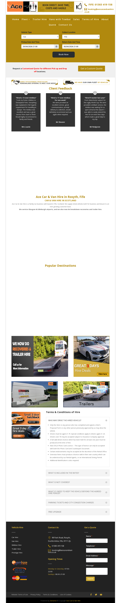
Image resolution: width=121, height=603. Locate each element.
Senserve (53, 601)
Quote (52, 25)
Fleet (25, 19)
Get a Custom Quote (91, 68)
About (105, 19)
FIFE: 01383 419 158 (100, 4)
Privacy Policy (35, 594)
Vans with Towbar (60, 19)
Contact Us (65, 25)
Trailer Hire (40, 19)
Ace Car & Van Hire (73, 601)
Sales (76, 19)
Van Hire (15, 541)
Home (15, 19)
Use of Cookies (65, 594)
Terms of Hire (90, 19)
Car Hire (15, 537)
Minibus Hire (16, 545)
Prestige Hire (17, 552)
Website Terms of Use (19, 594)
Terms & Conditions (50, 594)
